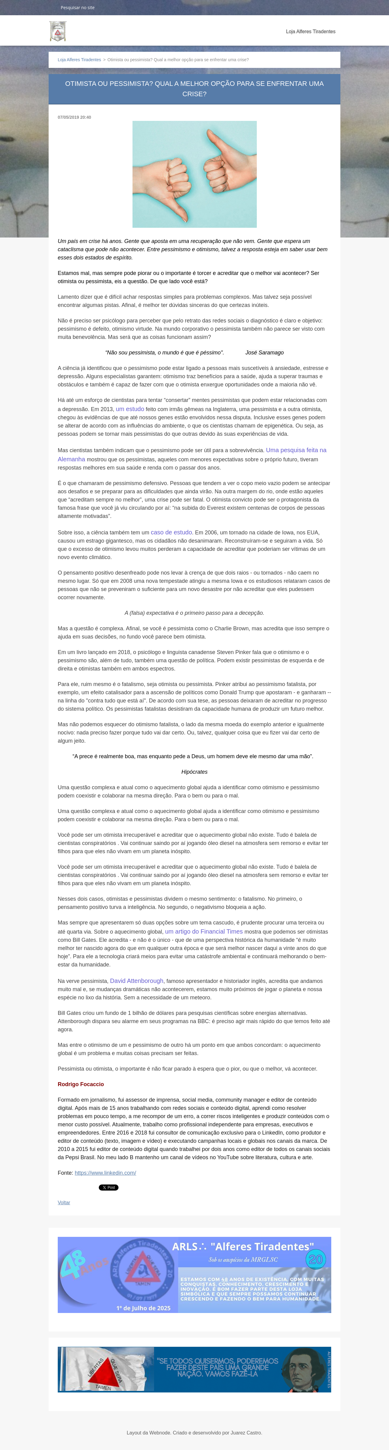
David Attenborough (137, 980)
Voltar (64, 1202)
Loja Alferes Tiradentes (311, 31)
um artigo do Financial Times (204, 931)
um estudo (130, 409)
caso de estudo (171, 532)
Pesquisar (52, 7)
